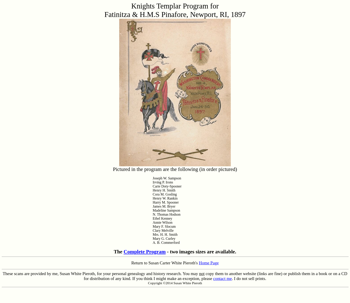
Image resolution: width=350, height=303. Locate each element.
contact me (222, 278)
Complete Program (145, 252)
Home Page (209, 263)
